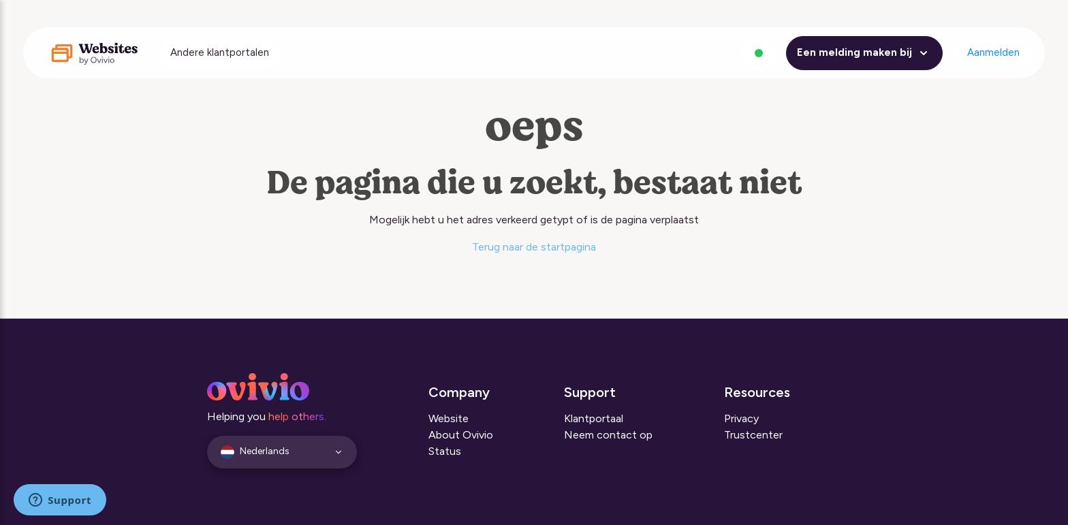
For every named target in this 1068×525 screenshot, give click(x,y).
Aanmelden (993, 52)
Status (444, 451)
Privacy (741, 418)
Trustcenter (753, 434)
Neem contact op (608, 434)
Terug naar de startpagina (534, 246)
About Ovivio (460, 434)
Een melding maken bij (864, 53)
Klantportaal (593, 418)
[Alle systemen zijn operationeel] (758, 53)
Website (448, 418)
